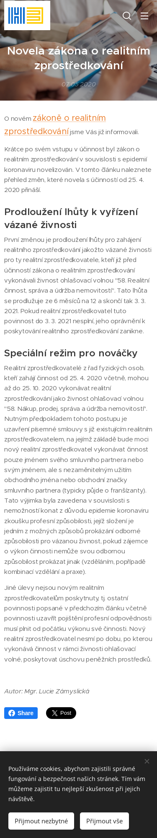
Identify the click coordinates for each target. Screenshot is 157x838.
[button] (127, 15)
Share (20, 713)
